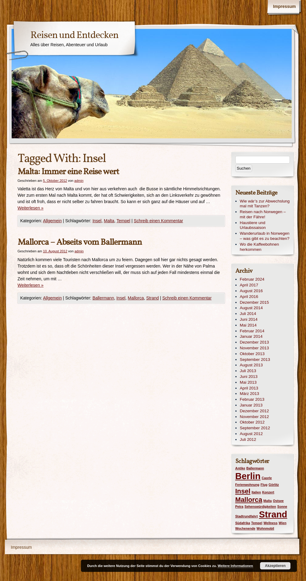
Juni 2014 (249, 319)
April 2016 (249, 296)
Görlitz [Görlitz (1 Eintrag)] (274, 484)
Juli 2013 (248, 370)
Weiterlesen (31, 208)
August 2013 (251, 365)
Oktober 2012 (252, 422)
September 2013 (255, 359)
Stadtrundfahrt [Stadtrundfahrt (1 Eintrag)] (246, 516)
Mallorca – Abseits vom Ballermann (80, 242)
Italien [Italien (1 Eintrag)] (256, 492)
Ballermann (103, 298)
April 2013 (249, 388)
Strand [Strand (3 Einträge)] (273, 514)
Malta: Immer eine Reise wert (68, 172)
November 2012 (254, 416)
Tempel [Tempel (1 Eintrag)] (256, 523)
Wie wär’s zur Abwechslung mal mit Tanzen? (265, 204)
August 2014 (251, 308)
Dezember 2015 (254, 302)
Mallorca (136, 298)
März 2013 (249, 393)
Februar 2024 (252, 279)
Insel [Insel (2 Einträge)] (243, 491)
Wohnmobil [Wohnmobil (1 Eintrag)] (265, 528)
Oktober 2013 (252, 353)
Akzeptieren (275, 566)
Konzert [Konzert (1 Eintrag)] (268, 492)
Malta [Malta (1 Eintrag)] (267, 501)
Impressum (284, 6)
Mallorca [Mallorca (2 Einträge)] (248, 499)
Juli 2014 (248, 313)
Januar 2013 (251, 405)
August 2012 (251, 433)
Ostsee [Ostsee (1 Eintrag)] (278, 501)
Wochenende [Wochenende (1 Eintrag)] (245, 528)
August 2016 (251, 291)
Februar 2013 (252, 399)
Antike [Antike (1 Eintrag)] (240, 468)
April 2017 (249, 285)
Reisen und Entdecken (74, 35)
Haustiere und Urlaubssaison (253, 225)
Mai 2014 (248, 325)
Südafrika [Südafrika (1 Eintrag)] (242, 523)
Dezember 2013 (254, 342)
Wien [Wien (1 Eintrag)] (282, 523)
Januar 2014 (251, 336)
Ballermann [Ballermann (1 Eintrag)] (255, 468)
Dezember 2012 (254, 411)
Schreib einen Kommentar (158, 220)
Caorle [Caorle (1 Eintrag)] (267, 478)
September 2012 (255, 428)
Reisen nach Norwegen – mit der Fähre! (263, 214)
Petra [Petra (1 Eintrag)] (239, 506)
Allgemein (52, 220)
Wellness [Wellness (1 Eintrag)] (270, 523)
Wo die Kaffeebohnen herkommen (259, 247)
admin (78, 180)
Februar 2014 (252, 331)
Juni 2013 (249, 376)
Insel (97, 220)
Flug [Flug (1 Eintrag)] (264, 484)
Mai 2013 (248, 382)
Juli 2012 (248, 439)
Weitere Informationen (235, 566)
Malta (109, 220)
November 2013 (254, 348)
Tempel (123, 220)
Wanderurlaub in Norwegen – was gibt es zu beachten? (265, 236)
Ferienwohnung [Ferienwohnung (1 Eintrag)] (247, 484)
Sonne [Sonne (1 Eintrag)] (282, 506)
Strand (152, 298)
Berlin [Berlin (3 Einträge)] (248, 476)
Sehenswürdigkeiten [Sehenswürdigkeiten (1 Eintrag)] (260, 506)
